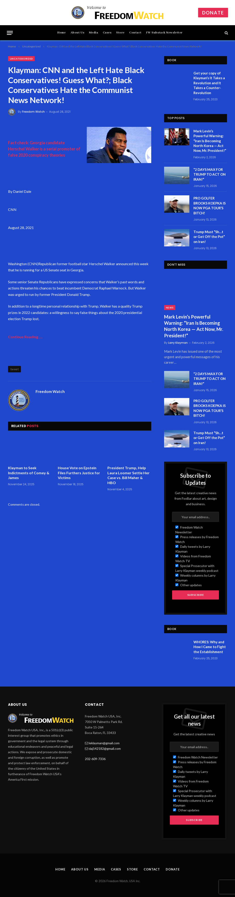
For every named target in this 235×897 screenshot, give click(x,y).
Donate (213, 12)
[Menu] (10, 33)
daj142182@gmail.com (105, 748)
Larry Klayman (178, 343)
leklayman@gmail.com (104, 743)
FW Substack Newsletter (164, 33)
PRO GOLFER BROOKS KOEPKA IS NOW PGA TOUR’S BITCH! (209, 205)
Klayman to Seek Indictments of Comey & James (28, 473)
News (169, 307)
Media (93, 33)
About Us (77, 33)
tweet (14, 369)
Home (61, 33)
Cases (107, 33)
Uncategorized (21, 58)
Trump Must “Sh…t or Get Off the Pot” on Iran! (209, 237)
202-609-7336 (95, 759)
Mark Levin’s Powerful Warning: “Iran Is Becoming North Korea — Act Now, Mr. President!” (209, 141)
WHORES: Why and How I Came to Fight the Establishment (209, 647)
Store (120, 33)
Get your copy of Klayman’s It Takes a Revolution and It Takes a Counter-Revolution (209, 83)
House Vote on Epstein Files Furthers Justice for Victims (79, 473)
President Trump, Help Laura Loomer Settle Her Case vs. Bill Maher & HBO (128, 475)
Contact (135, 33)
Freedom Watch (33, 112)
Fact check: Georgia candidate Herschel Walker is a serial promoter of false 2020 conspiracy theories (44, 149)
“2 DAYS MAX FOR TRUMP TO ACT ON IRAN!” (209, 174)
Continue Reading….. (25, 337)
